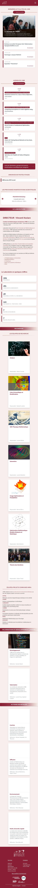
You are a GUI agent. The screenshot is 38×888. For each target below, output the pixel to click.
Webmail (10, 863)
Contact (24, 885)
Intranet (10, 865)
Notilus (14, 869)
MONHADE (5, 620)
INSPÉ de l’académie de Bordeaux (12, 262)
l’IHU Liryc (21, 239)
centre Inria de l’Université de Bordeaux (23, 591)
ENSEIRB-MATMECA (9, 259)
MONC (4, 616)
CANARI (4, 599)
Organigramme (26, 865)
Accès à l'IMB (26, 866)
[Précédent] (2, 199)
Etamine (10, 869)
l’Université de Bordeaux (9, 237)
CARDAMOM (5, 603)
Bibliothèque (11, 866)
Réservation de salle (12, 868)
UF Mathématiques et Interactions (12, 258)
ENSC (5, 264)
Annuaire (25, 863)
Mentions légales (16, 885)
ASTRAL (4, 595)
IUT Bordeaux (7, 261)
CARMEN (5, 608)
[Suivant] (35, 199)
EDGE (4, 611)
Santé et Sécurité (12, 871)
